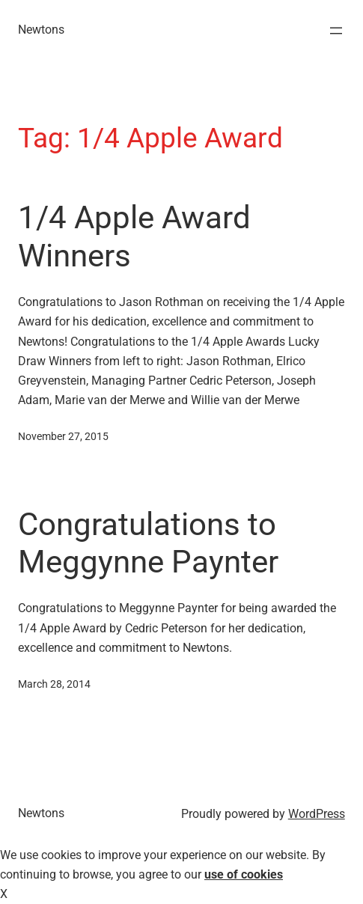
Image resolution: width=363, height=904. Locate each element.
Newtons (41, 29)
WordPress (316, 814)
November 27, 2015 (63, 436)
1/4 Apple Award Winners (134, 236)
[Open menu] (336, 31)
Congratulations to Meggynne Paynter (148, 543)
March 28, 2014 (54, 684)
